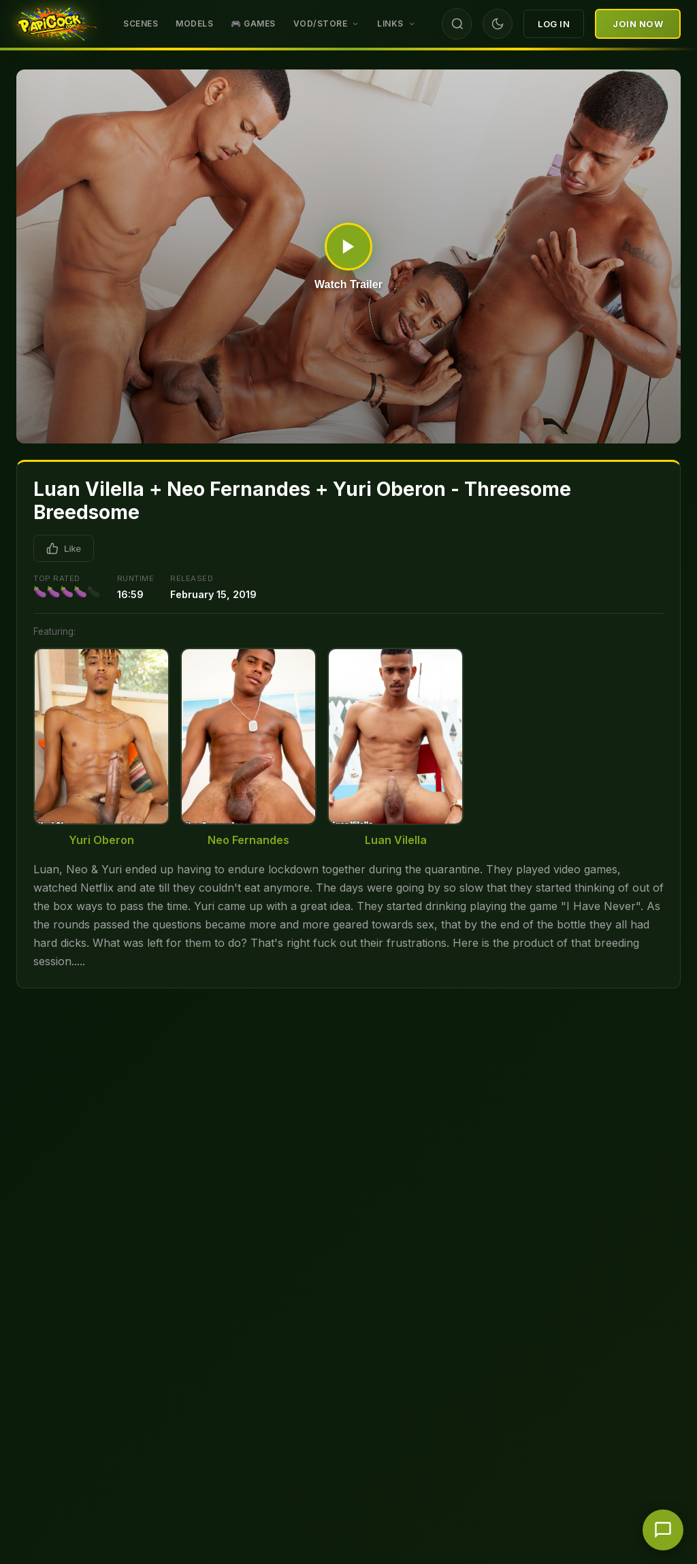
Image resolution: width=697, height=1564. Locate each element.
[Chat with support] (663, 1530)
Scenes (140, 23)
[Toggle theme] (498, 24)
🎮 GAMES (253, 23)
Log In (554, 23)
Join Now (638, 23)
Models (194, 23)
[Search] (457, 24)
